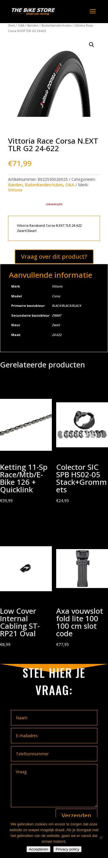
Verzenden (76, 815)
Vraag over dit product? (54, 256)
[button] (91, 45)
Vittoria (15, 190)
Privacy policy (67, 849)
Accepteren (38, 849)
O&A (21, 25)
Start (11, 25)
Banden (33, 25)
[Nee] (101, 837)
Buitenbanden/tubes (56, 25)
